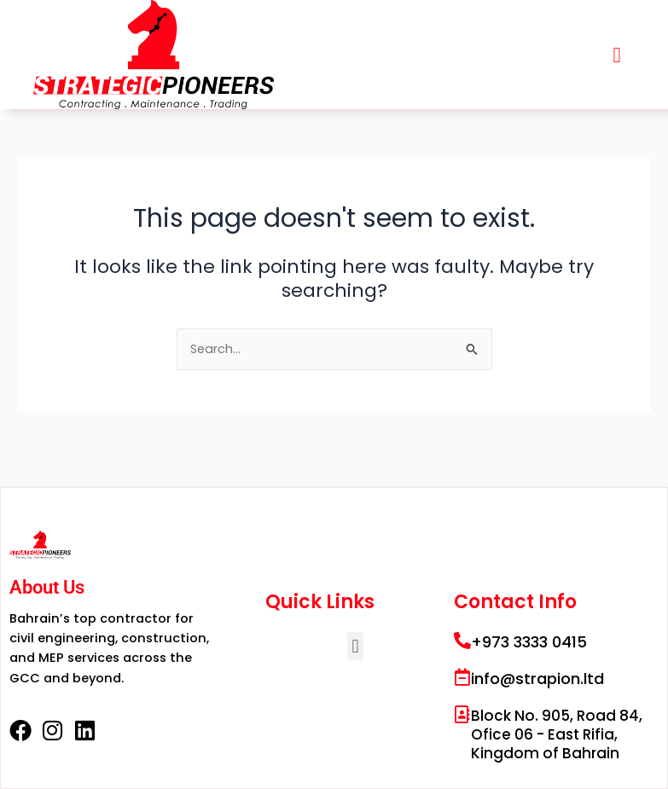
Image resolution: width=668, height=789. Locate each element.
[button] (616, 54)
